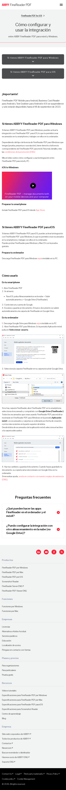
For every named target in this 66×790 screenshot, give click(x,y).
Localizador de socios (11, 645)
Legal (17, 774)
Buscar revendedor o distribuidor (16, 752)
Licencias (6, 627)
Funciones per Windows (12, 606)
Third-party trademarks (33, 774)
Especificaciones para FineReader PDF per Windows (24, 695)
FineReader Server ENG (12, 586)
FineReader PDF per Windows (15, 567)
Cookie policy (8, 779)
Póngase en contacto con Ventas (16, 650)
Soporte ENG (8, 762)
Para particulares (9, 670)
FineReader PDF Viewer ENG (14, 591)
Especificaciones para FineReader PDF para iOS (22, 704)
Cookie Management (26, 779)
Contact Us (7, 774)
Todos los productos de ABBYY (15, 739)
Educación (6, 640)
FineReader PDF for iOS (31, 15)
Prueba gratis (7, 675)
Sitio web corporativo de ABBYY (16, 734)
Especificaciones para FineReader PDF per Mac (22, 700)
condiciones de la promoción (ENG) (20, 152)
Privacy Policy (52, 774)
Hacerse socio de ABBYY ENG (15, 757)
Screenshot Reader (10, 581)
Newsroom (6, 748)
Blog (4, 718)
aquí (39, 258)
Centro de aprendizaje (11, 714)
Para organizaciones (10, 665)
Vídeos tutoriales (9, 690)
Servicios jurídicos (9, 636)
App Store (40, 210)
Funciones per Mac (10, 611)
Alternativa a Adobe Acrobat (14, 631)
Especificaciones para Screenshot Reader (20, 709)
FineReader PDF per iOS (12, 577)
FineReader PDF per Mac (12, 572)
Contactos (6, 743)
